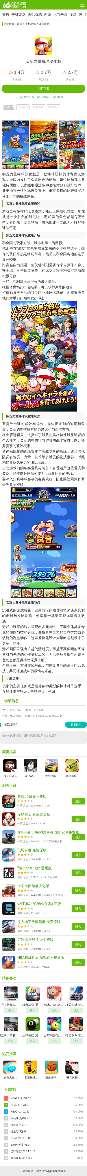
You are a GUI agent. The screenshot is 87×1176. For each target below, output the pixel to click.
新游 (47, 14)
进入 (78, 801)
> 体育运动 (43, 23)
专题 (73, 14)
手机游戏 (18, 14)
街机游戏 (35, 14)
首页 (5, 14)
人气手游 (60, 14)
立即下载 (43, 88)
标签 (7, 107)
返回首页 (28, 1170)
